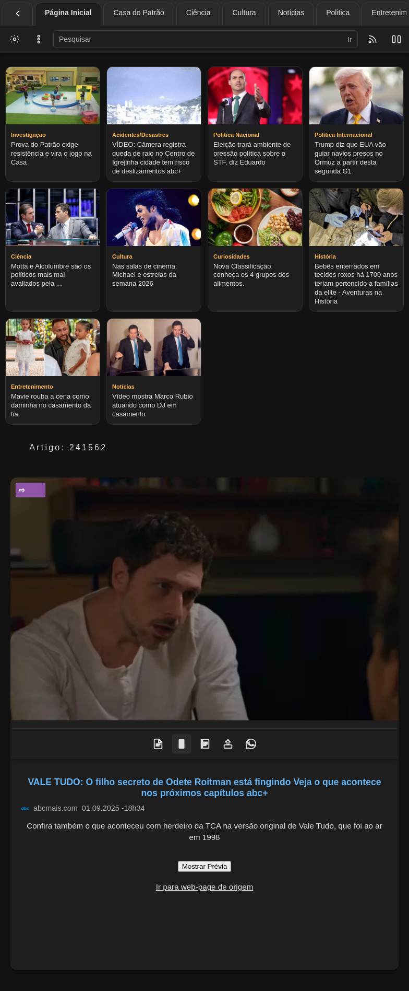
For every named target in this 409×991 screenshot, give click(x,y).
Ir (349, 39)
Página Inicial (68, 12)
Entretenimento (33, 490)
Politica (338, 12)
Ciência (198, 12)
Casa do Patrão (138, 12)
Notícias (291, 12)
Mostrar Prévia (204, 866)
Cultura (244, 12)
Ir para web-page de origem (205, 886)
